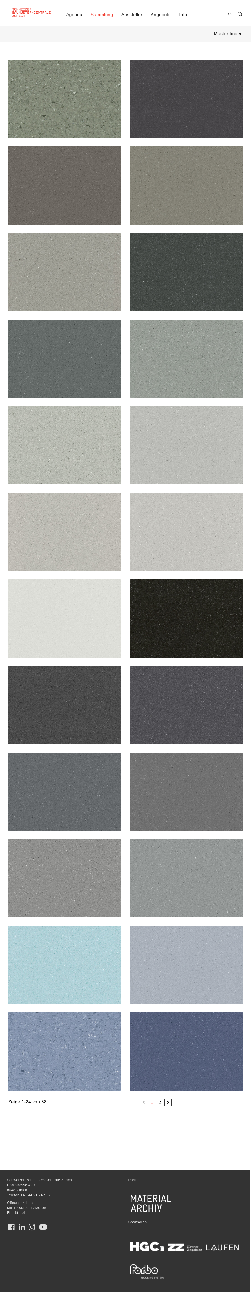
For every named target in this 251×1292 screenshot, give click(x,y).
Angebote (161, 14)
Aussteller (131, 14)
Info (183, 14)
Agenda (74, 14)
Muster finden (228, 33)
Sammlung (102, 14)
